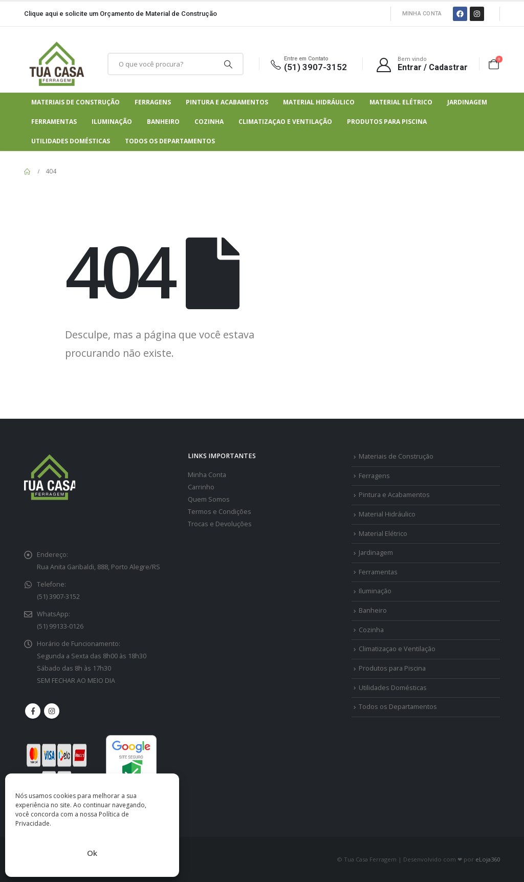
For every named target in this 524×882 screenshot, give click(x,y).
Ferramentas (54, 121)
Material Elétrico (400, 102)
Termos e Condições (219, 511)
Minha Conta (422, 13)
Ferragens (153, 102)
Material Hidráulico (319, 102)
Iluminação (112, 121)
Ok (92, 853)
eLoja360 (487, 859)
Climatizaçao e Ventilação (285, 121)
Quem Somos (209, 499)
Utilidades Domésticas (70, 141)
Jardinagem (467, 102)
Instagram (51, 711)
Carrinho (201, 487)
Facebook (32, 711)
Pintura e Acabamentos (227, 102)
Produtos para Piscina (387, 121)
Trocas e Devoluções (220, 524)
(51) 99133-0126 (60, 626)
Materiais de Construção (75, 102)
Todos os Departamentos (170, 141)
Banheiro (163, 121)
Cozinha (209, 121)
